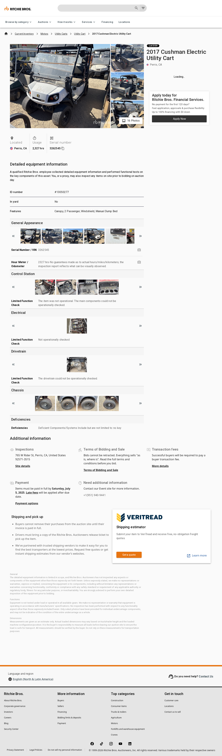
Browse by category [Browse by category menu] (19, 22)
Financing (107, 22)
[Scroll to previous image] (13, 236)
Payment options (26, 503)
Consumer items (119, 706)
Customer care (171, 700)
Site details (22, 466)
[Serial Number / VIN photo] (139, 250)
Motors (114, 723)
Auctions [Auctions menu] (45, 22)
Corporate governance (14, 706)
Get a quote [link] (129, 555)
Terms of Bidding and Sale (101, 470)
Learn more (197, 555)
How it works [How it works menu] (67, 22)
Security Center (11, 729)
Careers (7, 717)
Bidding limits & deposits (69, 717)
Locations (124, 22)
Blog (6, 723)
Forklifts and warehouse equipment (128, 729)
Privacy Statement (15, 749)
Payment (62, 723)
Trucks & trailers (118, 711)
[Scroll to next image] (140, 236)
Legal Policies (35, 749)
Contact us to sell (173, 711)
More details (160, 466)
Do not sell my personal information (65, 749)
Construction (117, 700)
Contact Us (206, 676)
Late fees (32, 492)
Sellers (61, 706)
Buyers (61, 700)
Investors (8, 711)
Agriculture (116, 717)
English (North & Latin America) (33, 679)
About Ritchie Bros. (13, 700)
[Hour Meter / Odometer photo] (139, 262)
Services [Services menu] (89, 22)
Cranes (114, 734)
